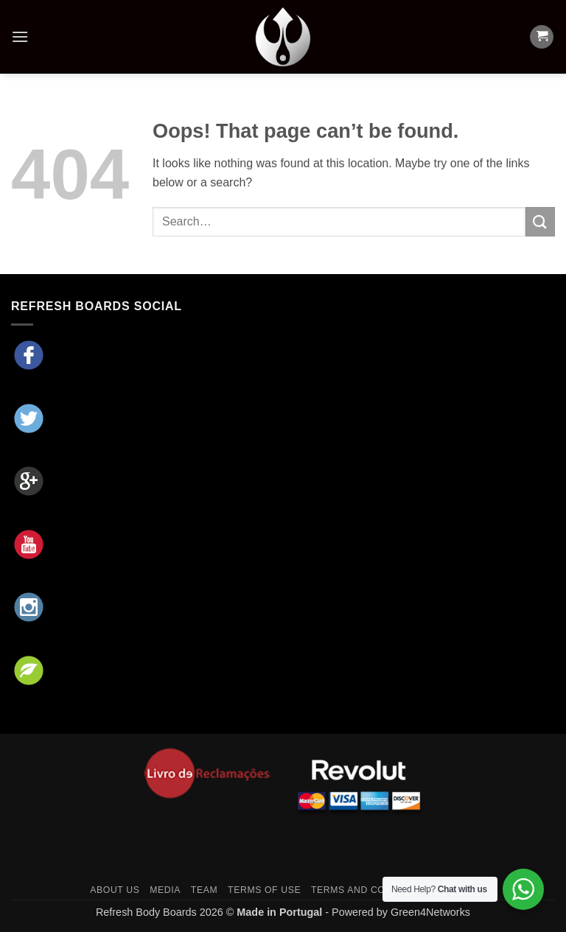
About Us (114, 890)
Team (204, 890)
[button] (20, 36)
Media (165, 890)
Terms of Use (264, 890)
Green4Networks (430, 912)
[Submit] (540, 221)
